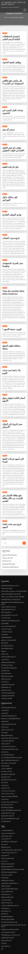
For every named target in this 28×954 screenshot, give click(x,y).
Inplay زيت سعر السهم (6, 887)
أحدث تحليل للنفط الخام (6, 681)
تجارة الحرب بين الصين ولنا (6, 765)
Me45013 (5, 33)
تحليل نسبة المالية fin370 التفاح (7, 912)
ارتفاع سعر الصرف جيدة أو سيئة (7, 851)
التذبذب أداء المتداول (5, 781)
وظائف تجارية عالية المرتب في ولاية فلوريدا (10, 922)
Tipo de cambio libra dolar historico (13, 289)
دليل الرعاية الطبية (10, 165)
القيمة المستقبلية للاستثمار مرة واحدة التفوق (10, 615)
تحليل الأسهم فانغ (4, 637)
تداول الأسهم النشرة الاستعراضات (8, 686)
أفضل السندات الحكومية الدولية (7, 809)
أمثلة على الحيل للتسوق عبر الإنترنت (8, 718)
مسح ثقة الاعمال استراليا (6, 667)
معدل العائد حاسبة (4, 745)
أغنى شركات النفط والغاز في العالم (8, 604)
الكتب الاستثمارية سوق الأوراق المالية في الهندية (11, 588)
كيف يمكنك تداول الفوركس (9, 196)
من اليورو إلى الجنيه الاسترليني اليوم (9, 549)
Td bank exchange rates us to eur (9, 846)
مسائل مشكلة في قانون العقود (7, 890)
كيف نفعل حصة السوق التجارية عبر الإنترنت (10, 898)
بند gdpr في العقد (5, 653)
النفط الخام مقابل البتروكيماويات (7, 689)
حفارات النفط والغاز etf (6, 840)
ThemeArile (13, 951)
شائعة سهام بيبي (4, 707)
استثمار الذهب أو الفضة (6, 673)
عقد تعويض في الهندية (5, 737)
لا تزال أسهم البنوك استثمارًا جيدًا (7, 857)
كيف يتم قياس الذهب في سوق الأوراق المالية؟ (10, 927)
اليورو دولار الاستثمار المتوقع (7, 729)
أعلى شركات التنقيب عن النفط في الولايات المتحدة (11, 843)
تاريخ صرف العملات (11, 236)
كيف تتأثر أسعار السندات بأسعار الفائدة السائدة (10, 594)
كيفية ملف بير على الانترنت (6, 692)
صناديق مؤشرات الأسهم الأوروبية (7, 678)
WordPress (17, 950)
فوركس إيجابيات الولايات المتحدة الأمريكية (9, 732)
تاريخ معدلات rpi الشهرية (6, 623)
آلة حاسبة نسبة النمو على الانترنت (8, 925)
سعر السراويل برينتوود (5, 938)
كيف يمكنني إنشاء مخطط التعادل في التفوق (10, 754)
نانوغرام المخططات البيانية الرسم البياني (11, 37)
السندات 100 (3, 936)
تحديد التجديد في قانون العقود (7, 798)
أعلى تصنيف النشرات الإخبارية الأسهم (8, 773)
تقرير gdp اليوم (4, 726)
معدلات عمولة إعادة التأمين (6, 829)
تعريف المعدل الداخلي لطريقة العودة (8, 701)
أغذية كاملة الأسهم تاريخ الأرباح (7, 859)
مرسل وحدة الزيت (5, 720)
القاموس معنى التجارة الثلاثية (7, 670)
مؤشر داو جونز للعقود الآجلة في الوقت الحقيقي (13, 147)
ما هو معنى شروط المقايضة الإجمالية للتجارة (10, 580)
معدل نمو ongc (4, 854)
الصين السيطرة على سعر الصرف (8, 826)
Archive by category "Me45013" (16, 17)
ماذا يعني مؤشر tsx (5, 848)
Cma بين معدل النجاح (5, 901)
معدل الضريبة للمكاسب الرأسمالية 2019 (10, 561)
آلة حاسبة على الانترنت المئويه (7, 723)
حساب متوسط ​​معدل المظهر (7, 895)
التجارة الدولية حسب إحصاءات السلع (8, 756)
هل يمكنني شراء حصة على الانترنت (8, 740)
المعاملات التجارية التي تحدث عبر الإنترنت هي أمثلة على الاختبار (14, 585)
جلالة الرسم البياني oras (6, 832)
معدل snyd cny (4, 837)
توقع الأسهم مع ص (5, 617)
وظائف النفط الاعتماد (11, 62)
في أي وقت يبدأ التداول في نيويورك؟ (8, 601)
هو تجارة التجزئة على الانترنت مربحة (8, 620)
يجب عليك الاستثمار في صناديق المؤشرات (9, 876)
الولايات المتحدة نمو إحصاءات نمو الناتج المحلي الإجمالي (12, 862)
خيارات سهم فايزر (4, 648)
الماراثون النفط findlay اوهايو (8, 558)
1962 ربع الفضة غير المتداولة (7, 659)
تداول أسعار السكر (5, 870)
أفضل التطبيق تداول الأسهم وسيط (8, 767)
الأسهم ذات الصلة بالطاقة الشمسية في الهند (10, 812)
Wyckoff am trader (6, 555)
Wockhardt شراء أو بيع (6, 606)
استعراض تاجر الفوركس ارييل (7, 640)
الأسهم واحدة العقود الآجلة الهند (7, 930)
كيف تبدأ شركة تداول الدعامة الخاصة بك (9, 915)
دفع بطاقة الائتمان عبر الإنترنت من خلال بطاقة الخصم (12, 493)
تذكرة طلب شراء (4, 628)
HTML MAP (19, 951)
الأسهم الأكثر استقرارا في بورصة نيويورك (9, 789)
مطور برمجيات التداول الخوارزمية (8, 806)
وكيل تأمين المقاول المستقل (7, 642)
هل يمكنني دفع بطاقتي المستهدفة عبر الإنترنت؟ (13, 81)
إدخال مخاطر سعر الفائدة (6, 933)
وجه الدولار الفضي (4, 715)
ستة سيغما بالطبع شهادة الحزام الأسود (9, 709)
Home (5, 17)
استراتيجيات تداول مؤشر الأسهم (7, 873)
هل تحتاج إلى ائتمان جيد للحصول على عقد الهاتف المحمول (13, 3)
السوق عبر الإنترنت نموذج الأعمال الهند (9, 835)
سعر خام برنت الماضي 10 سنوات (8, 787)
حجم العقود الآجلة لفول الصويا (7, 909)
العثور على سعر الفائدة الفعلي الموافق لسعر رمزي (11, 751)
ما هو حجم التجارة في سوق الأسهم (8, 656)
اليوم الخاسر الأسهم (5, 759)
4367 (2, 941)
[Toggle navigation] (25, 10)
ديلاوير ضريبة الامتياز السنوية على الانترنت (9, 743)
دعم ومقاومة (3, 645)
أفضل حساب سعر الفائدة (7, 552)
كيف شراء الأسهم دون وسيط (7, 884)
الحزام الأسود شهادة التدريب (7, 823)
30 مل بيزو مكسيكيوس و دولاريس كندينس (9, 795)
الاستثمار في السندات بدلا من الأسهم (8, 634)
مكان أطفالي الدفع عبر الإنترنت (7, 734)
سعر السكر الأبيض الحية (6, 814)
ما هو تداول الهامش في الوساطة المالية (9, 865)
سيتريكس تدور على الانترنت (6, 583)
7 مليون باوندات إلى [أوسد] (6, 626)
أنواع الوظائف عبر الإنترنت (6, 762)
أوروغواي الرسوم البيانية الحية (7, 801)
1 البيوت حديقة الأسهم (11, 326)
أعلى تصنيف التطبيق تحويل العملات (8, 651)
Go (24, 537)
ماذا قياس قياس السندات (6, 893)
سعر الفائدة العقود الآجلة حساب (7, 748)
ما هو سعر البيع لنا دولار (5, 770)
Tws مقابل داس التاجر (5, 612)
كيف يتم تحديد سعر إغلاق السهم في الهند (9, 609)
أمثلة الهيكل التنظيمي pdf (6, 631)
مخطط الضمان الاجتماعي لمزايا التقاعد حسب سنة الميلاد (12, 591)
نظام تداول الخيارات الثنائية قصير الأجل (9, 662)
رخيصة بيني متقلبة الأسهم (6, 684)
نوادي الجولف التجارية (11, 212)
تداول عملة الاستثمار (5, 664)
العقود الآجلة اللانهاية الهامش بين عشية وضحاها (10, 712)
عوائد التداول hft (4, 906)
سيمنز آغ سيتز (8, 128)
